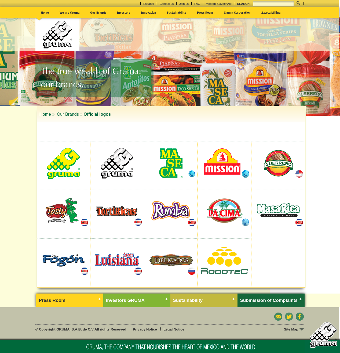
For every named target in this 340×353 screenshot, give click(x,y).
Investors (123, 12)
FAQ (197, 3)
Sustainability (176, 12)
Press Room (205, 12)
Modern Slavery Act (218, 3)
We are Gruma (69, 12)
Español (148, 3)
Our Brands (98, 12)
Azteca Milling (270, 12)
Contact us (167, 3)
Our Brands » (69, 114)
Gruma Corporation (237, 12)
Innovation (148, 12)
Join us (184, 3)
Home (45, 12)
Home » (47, 114)
